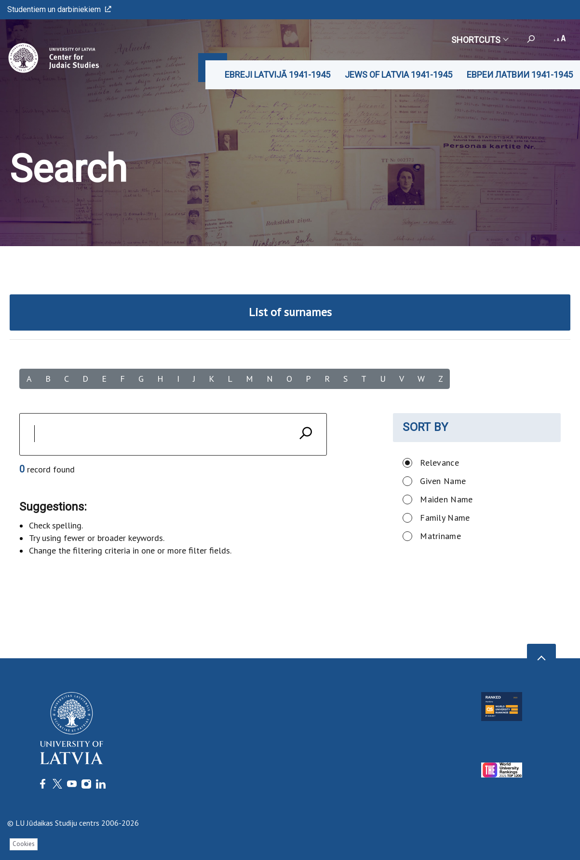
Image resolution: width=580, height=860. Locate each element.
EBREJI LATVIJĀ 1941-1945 (277, 74)
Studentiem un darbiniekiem (59, 9)
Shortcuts (479, 40)
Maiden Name (446, 499)
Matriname (440, 535)
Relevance (439, 462)
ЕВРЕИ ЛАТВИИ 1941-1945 (520, 74)
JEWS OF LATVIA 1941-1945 (398, 74)
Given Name (443, 480)
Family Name (445, 517)
